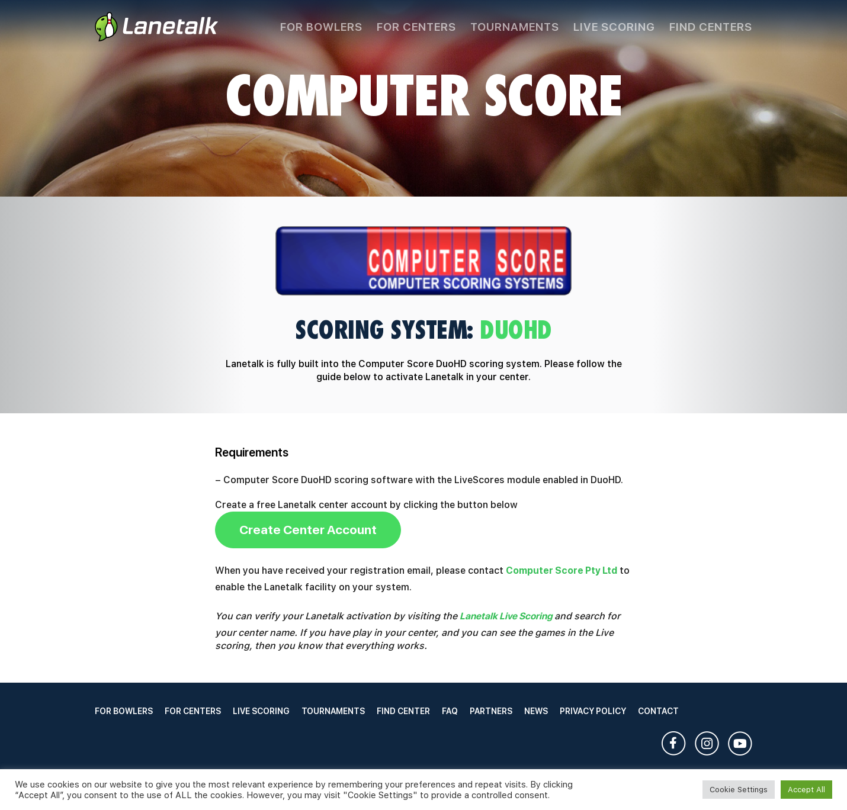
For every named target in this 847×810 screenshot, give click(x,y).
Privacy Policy (593, 711)
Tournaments (514, 27)
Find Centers (710, 27)
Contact (658, 711)
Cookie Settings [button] (739, 789)
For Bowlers (321, 27)
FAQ (450, 711)
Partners (491, 711)
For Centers (416, 27)
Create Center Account (308, 529)
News (536, 711)
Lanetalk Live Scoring (506, 616)
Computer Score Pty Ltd (561, 570)
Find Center (403, 711)
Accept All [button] (806, 789)
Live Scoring (614, 27)
